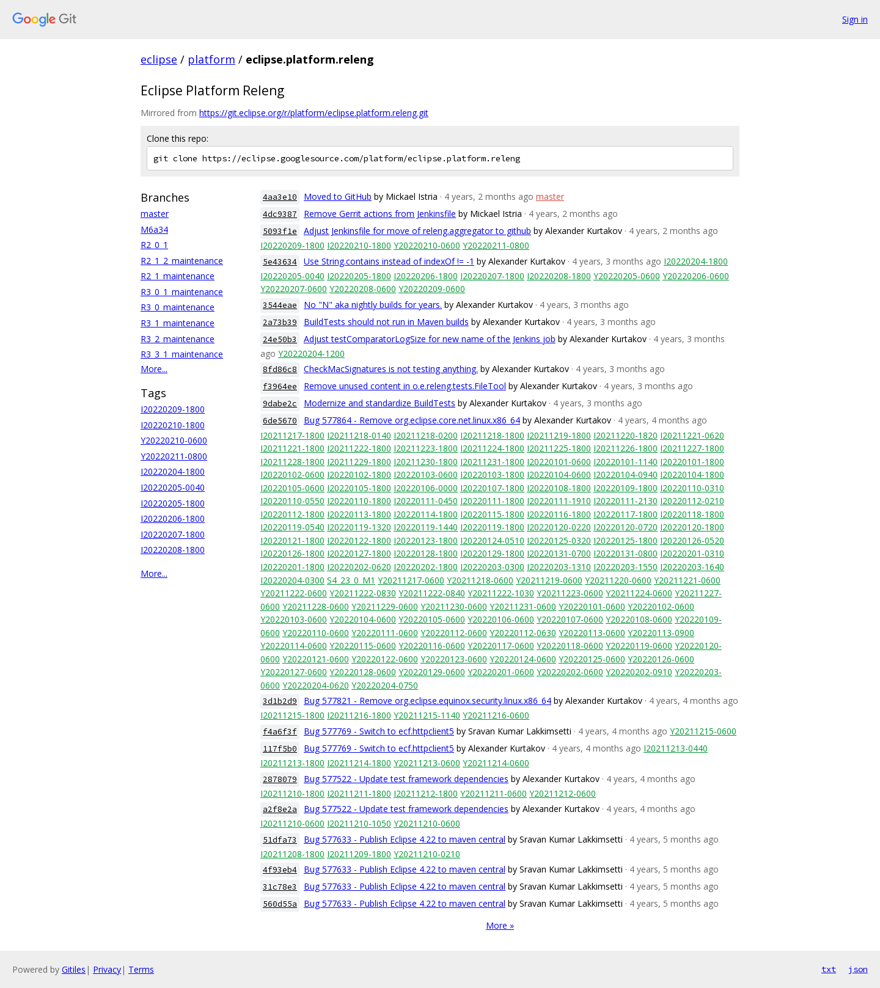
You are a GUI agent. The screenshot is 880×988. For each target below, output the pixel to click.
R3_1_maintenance (178, 323)
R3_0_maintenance (178, 307)
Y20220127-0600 (293, 672)
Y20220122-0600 (384, 659)
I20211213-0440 (676, 748)
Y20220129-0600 (431, 672)
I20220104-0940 (625, 474)
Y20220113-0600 (592, 633)
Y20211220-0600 (618, 580)
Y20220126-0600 (661, 659)
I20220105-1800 (359, 488)
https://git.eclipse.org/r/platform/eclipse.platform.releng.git (313, 113)
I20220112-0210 (692, 501)
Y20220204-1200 (311, 353)
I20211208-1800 (292, 854)
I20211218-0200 (426, 435)
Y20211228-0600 (315, 606)
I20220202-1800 (426, 567)
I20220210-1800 (173, 425)
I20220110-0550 (292, 501)
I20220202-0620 (359, 567)
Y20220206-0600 (695, 276)
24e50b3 (280, 339)
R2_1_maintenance (178, 276)
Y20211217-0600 (411, 580)
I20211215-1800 (292, 715)
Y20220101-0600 (592, 606)
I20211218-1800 (492, 435)
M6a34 (154, 229)
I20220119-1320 (359, 527)
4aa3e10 (280, 197)
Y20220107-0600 (570, 619)
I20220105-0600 (292, 488)
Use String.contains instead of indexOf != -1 (389, 261)
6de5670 (280, 420)
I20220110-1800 (359, 501)
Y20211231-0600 (523, 606)
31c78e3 (280, 887)
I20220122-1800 (359, 540)
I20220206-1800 (173, 518)
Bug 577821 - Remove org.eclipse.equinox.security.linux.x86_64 (427, 700)
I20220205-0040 (173, 487)
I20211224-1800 (492, 448)
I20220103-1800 (492, 474)
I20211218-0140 (359, 435)
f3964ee (280, 386)
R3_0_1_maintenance (182, 292)
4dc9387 (280, 214)
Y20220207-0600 (293, 289)
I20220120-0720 (625, 527)
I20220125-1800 (625, 540)
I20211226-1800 (625, 448)
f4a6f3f (280, 731)
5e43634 (280, 262)
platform (211, 59)
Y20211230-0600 (453, 606)
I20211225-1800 (559, 448)
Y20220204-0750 (384, 685)
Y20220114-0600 (293, 645)
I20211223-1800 (426, 448)
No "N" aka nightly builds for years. (373, 304)
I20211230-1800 (426, 461)
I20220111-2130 (625, 501)
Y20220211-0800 (174, 456)
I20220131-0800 (625, 553)
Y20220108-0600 (639, 619)
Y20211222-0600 (293, 593)
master (155, 213)
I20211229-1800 (359, 461)
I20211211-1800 (359, 793)
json (858, 969)
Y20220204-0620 (315, 685)
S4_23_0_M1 (351, 580)
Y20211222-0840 (431, 593)
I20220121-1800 (292, 540)
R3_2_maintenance (178, 339)
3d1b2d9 (280, 701)
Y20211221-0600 (687, 580)
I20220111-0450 (426, 501)
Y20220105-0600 (431, 619)
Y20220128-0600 (362, 672)
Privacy (107, 969)
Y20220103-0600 (293, 619)
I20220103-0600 (426, 474)
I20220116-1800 (559, 514)
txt (828, 969)
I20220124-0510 (492, 540)
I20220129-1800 (492, 553)
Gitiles (74, 969)
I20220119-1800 (492, 527)
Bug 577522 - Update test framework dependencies (406, 779)
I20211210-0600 (292, 823)
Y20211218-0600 (480, 580)
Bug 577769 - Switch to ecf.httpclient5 (379, 731)
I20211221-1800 (292, 448)
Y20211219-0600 (549, 580)
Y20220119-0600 (639, 645)
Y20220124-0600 (523, 659)
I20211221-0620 (692, 435)
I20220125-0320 (559, 540)
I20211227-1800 (692, 448)
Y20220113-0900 (661, 633)
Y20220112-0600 (453, 633)
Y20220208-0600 (362, 289)
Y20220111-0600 (384, 633)
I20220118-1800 (692, 514)
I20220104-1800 (692, 474)
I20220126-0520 (692, 540)
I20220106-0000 (426, 488)
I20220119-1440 (426, 527)
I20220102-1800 (359, 474)
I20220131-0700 (559, 553)
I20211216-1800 (359, 715)
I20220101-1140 (625, 461)
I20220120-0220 (559, 527)
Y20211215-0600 (703, 731)
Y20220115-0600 (362, 645)
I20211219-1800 (559, 435)
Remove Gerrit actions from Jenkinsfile (380, 213)
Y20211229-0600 (384, 606)
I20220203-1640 (692, 567)
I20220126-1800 (292, 553)
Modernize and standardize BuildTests (379, 403)
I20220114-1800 (426, 514)
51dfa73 (280, 840)
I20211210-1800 (292, 793)
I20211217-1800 (292, 435)
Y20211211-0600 (493, 793)
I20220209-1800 (173, 409)
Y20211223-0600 (570, 593)
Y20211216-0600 (496, 715)
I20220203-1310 (559, 567)
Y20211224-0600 (639, 593)
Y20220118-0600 (570, 645)
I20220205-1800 (173, 503)
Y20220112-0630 (523, 633)
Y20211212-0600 (562, 793)
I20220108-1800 (559, 488)
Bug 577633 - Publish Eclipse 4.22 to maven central (404, 839)
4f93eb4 (280, 870)
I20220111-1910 (559, 501)
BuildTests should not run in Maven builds (386, 322)
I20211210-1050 (359, 823)
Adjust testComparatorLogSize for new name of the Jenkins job (430, 339)
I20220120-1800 (692, 527)
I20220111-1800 (492, 501)
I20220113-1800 (359, 514)
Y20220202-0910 (639, 672)
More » (500, 925)
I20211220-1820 (625, 435)
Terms (141, 969)
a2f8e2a (280, 809)
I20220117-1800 (625, 514)
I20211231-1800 (492, 461)
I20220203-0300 (492, 567)
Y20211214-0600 (496, 763)
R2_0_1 (154, 245)
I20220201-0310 (692, 553)
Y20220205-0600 (626, 276)
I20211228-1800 (292, 461)
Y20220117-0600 (501, 645)
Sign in (855, 19)
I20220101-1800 (692, 461)
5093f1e (280, 231)
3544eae (280, 305)
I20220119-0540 (292, 527)
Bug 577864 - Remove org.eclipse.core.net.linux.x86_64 (412, 420)
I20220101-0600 (559, 461)
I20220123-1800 (426, 540)
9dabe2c (280, 403)
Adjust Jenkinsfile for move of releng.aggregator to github (417, 230)
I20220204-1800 (173, 471)
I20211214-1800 (359, 763)
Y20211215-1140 (427, 715)
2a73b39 (280, 322)
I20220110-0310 (692, 488)
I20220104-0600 (559, 474)
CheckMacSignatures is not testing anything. (391, 369)
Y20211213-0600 (427, 763)
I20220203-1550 (625, 567)
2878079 (280, 779)
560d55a (280, 904)
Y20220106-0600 (501, 619)
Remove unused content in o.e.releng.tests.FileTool (405, 386)
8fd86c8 (280, 369)
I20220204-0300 (292, 580)
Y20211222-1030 (501, 593)
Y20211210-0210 (427, 854)
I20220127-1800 (359, 553)
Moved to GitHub (338, 196)
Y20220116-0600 (431, 645)
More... (154, 369)
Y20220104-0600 (362, 619)
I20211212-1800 (426, 793)
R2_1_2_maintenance (182, 260)
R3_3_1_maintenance (182, 354)
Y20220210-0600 (174, 440)
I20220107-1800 (492, 488)
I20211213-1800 (292, 763)
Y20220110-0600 (315, 633)
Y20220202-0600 (570, 672)
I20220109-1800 (625, 488)
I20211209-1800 (359, 854)
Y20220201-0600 (501, 672)
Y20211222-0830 (362, 593)
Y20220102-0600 (661, 606)
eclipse (159, 59)
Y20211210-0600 (427, 823)
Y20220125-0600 (592, 659)
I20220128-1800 (426, 553)
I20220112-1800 (292, 514)
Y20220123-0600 (453, 659)
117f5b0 (280, 749)
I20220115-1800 (492, 514)
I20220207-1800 (173, 534)
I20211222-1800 (359, 448)
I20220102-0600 (292, 474)
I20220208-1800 (173, 549)
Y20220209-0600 (431, 289)
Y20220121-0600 (315, 659)
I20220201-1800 (292, 567)
